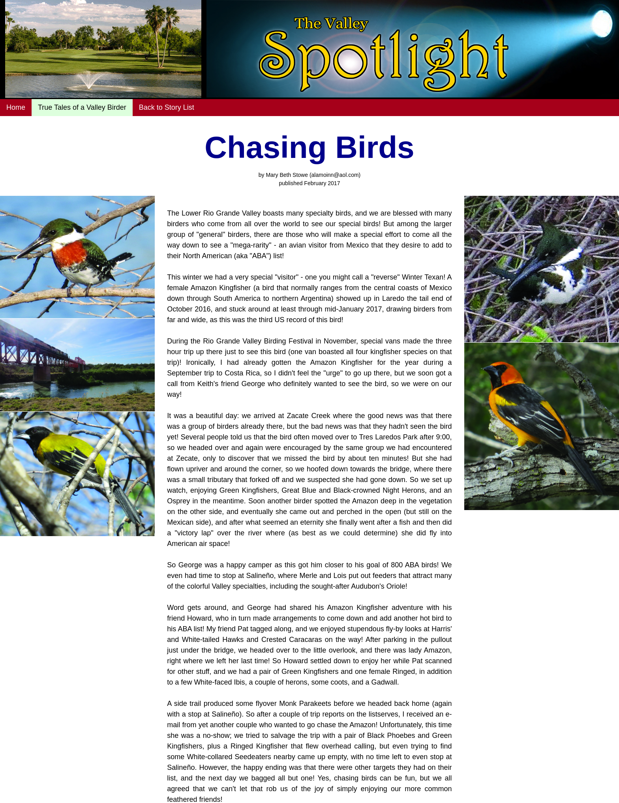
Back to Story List (166, 107)
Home (15, 107)
